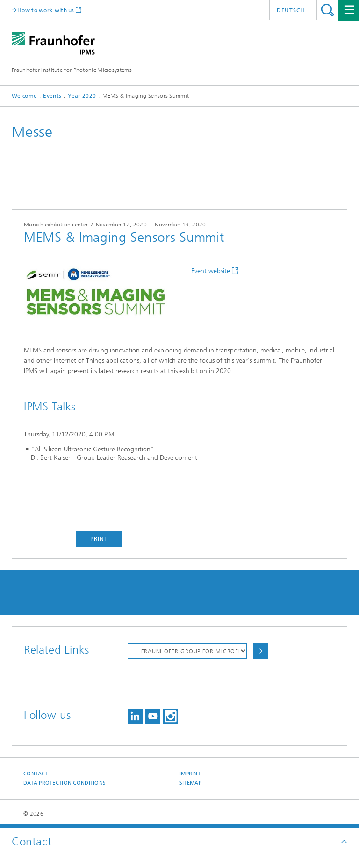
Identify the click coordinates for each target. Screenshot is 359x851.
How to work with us (45, 10)
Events (52, 95)
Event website (210, 271)
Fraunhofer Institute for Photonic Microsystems (72, 70)
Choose (260, 651)
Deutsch (291, 10)
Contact (35, 774)
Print (99, 538)
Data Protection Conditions (64, 783)
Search (327, 10)
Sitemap (190, 783)
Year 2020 (82, 95)
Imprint (190, 774)
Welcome (24, 95)
